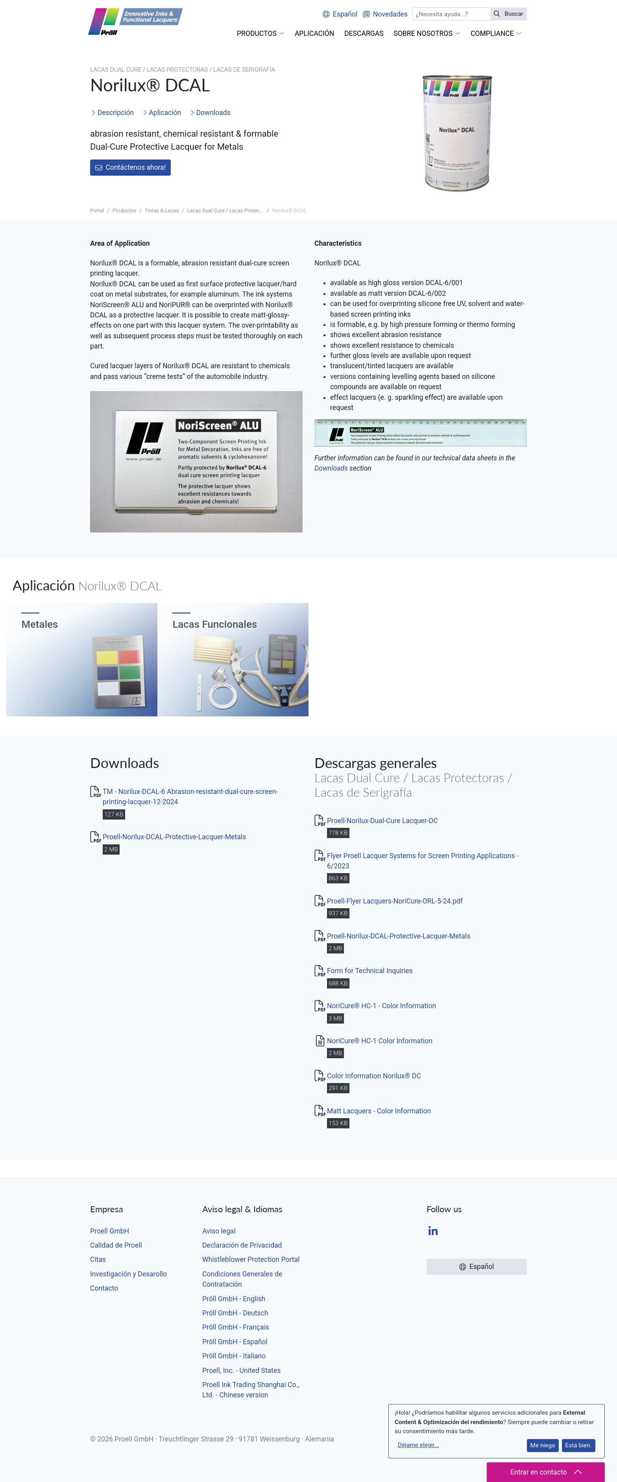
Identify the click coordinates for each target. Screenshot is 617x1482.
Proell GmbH (109, 1231)
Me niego (542, 1445)
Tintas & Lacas (161, 210)
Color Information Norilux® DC (374, 1076)
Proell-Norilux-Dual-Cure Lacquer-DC (382, 821)
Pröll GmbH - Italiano (234, 1356)
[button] (261, 33)
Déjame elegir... (418, 1445)
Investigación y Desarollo (128, 1274)
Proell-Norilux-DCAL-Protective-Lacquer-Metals (174, 837)
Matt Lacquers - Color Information (379, 1111)
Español (340, 14)
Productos (124, 210)
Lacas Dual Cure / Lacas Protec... (225, 210)
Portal (97, 210)
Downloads (210, 113)
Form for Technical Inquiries (370, 971)
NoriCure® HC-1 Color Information (379, 1041)
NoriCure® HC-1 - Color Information (381, 1006)
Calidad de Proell (116, 1245)
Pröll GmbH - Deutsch (235, 1313)
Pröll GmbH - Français (235, 1327)
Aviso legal (219, 1231)
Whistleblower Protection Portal (250, 1259)
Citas (98, 1259)
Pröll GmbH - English (233, 1299)
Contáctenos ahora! (130, 167)
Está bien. (578, 1445)
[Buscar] (451, 13)
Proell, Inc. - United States (241, 1370)
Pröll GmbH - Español (235, 1342)
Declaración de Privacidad (242, 1245)
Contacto (104, 1288)
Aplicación (162, 113)
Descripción (112, 113)
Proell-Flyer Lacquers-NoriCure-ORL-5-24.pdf (395, 901)
